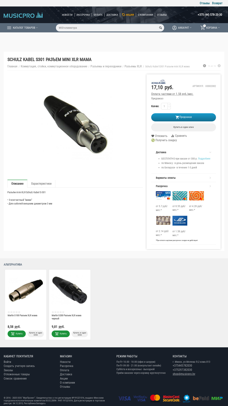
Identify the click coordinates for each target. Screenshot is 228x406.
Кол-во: (155, 106)
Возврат (217, 3)
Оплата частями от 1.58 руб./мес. (172, 94)
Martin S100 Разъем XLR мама (22, 315)
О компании (145, 14)
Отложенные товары (17, 374)
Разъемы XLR (133, 66)
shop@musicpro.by (184, 374)
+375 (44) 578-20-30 (210, 14)
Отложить (159, 136)
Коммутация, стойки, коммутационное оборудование (54, 66)
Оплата (98, 14)
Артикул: (198, 86)
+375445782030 (182, 365)
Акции (130, 14)
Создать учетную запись (19, 366)
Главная (12, 66)
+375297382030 (182, 370)
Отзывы (205, 3)
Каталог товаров (24, 27)
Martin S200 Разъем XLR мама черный (66, 317)
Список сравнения (15, 378)
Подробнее (204, 158)
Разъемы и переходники (105, 66)
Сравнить (179, 136)
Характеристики (41, 183)
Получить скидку (164, 140)
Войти (7, 362)
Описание (17, 183)
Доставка (112, 14)
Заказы (8, 370)
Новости (67, 14)
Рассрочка (83, 14)
